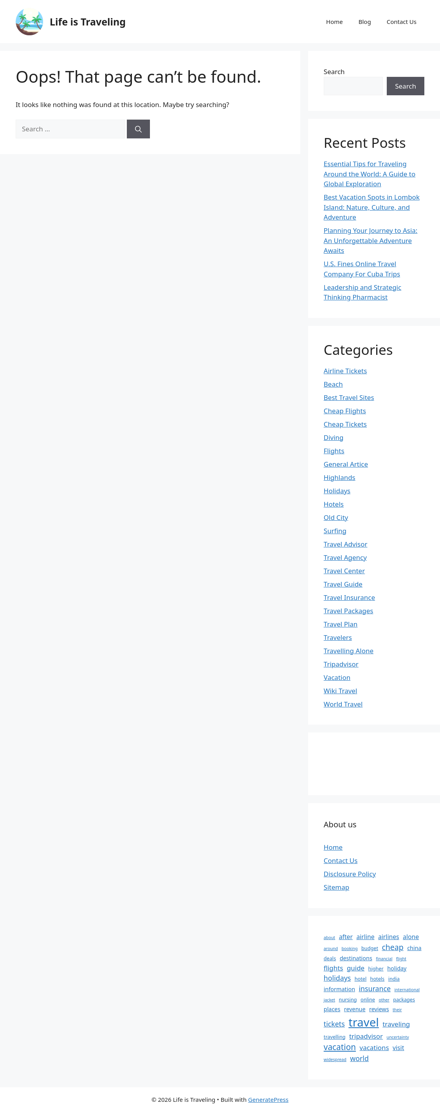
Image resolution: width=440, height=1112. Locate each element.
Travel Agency (345, 557)
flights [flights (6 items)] (333, 967)
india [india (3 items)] (394, 978)
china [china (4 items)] (414, 948)
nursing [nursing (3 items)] (348, 999)
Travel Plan (341, 624)
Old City (336, 517)
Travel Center (344, 570)
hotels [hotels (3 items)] (377, 978)
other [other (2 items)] (384, 1000)
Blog (365, 21)
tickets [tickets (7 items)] (334, 1023)
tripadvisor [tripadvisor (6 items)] (366, 1036)
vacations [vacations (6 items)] (374, 1047)
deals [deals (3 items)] (330, 958)
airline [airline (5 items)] (365, 936)
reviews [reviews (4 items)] (379, 1009)
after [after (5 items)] (346, 936)
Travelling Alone (348, 650)
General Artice (346, 464)
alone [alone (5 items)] (411, 936)
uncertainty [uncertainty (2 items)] (398, 1037)
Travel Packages (348, 610)
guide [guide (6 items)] (355, 967)
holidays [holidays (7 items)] (337, 978)
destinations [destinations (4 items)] (356, 958)
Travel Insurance (349, 597)
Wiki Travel (340, 690)
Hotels (334, 504)
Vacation (337, 677)
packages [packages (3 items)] (404, 999)
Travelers (338, 637)
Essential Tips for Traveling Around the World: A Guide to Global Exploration (369, 173)
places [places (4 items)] (332, 1009)
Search (334, 71)
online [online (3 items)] (368, 999)
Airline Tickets (345, 370)
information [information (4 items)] (339, 989)
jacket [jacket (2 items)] (329, 1000)
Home (334, 21)
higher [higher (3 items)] (376, 968)
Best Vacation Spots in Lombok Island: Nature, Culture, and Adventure (372, 207)
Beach (333, 384)
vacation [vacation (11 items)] (340, 1046)
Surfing (335, 530)
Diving (334, 437)
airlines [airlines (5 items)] (388, 936)
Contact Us (402, 21)
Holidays (337, 490)
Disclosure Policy (350, 873)
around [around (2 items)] (331, 948)
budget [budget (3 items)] (369, 948)
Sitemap (336, 887)
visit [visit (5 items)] (398, 1047)
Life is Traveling (88, 21)
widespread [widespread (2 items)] (335, 1059)
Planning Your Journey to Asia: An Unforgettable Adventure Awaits (371, 240)
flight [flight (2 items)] (401, 958)
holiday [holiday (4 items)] (396, 968)
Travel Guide (343, 584)
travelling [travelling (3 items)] (335, 1036)
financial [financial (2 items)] (384, 958)
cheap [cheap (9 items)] (392, 947)
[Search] (138, 129)
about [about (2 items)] (329, 937)
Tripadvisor (341, 664)
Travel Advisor (346, 544)
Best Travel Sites (349, 397)
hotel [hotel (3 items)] (361, 978)
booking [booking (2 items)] (350, 948)
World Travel (343, 704)
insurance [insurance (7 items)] (375, 988)
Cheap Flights (345, 410)
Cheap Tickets (345, 424)
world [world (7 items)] (359, 1058)
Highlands (339, 477)
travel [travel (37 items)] (363, 1022)
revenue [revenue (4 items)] (355, 1009)
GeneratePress (268, 1099)
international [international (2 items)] (407, 989)
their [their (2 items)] (397, 1009)
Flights (334, 450)
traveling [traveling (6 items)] (396, 1023)
